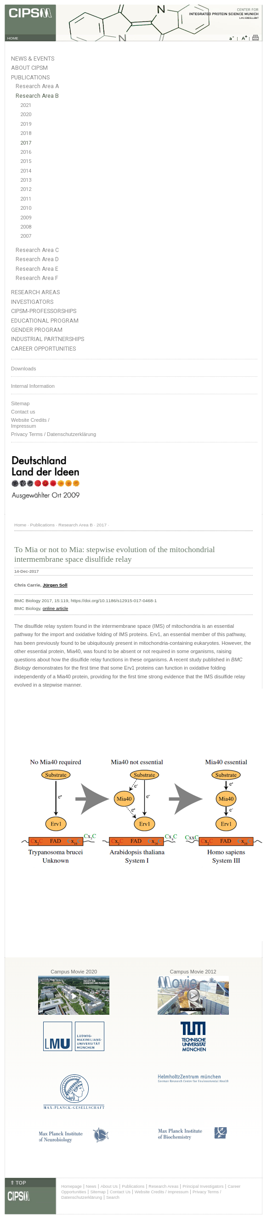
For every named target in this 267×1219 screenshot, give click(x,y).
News (91, 1186)
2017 (25, 143)
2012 (25, 189)
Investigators (32, 301)
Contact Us (120, 1192)
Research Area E (37, 269)
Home (20, 524)
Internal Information (33, 386)
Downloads (23, 368)
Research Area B (37, 96)
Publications (30, 77)
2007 (25, 236)
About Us (109, 1186)
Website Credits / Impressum (161, 1192)
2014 (25, 171)
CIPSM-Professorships (43, 311)
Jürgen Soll (55, 584)
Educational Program (45, 320)
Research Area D (37, 259)
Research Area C (37, 250)
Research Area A (37, 86)
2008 (25, 227)
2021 (25, 105)
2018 (25, 133)
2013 (25, 180)
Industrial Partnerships (47, 339)
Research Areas (35, 292)
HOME (12, 38)
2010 (25, 208)
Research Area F (37, 278)
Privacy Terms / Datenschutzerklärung (53, 434)
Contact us (23, 411)
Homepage (71, 1186)
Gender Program (36, 329)
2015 (25, 161)
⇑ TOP (18, 1182)
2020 (25, 114)
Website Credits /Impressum (30, 423)
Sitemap (20, 403)
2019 (25, 124)
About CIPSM (29, 67)
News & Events (32, 58)
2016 (25, 152)
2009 (25, 218)
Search (112, 1197)
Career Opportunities (43, 348)
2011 (25, 199)
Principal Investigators (202, 1186)
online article (55, 608)
